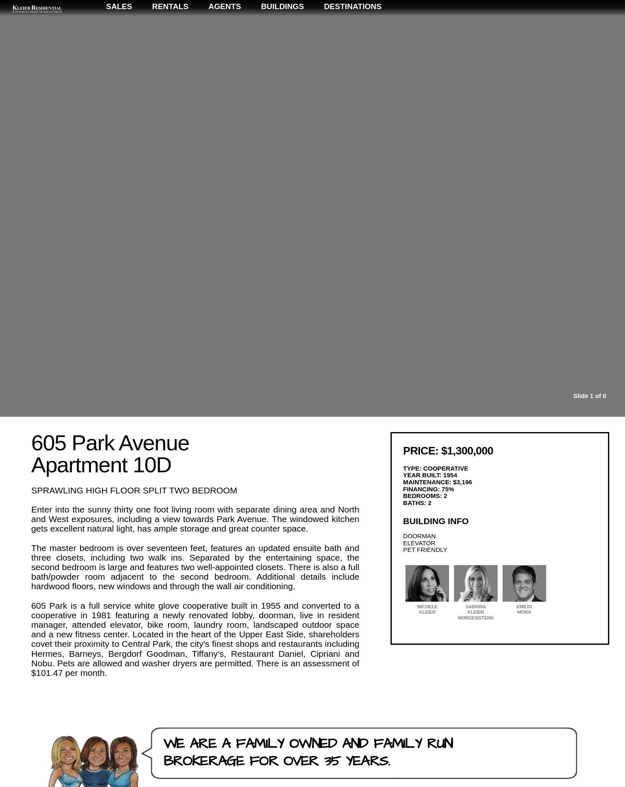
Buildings (470, 29)
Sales (306, 29)
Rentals (357, 29)
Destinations (540, 29)
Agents (412, 29)
